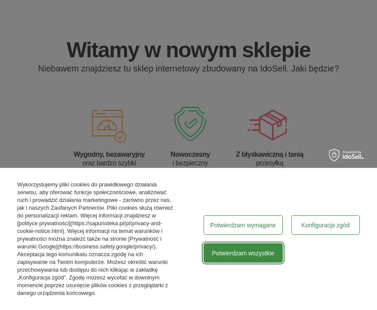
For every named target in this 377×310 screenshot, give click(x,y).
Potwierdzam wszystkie (243, 253)
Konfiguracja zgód (325, 225)
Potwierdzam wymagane (243, 225)
